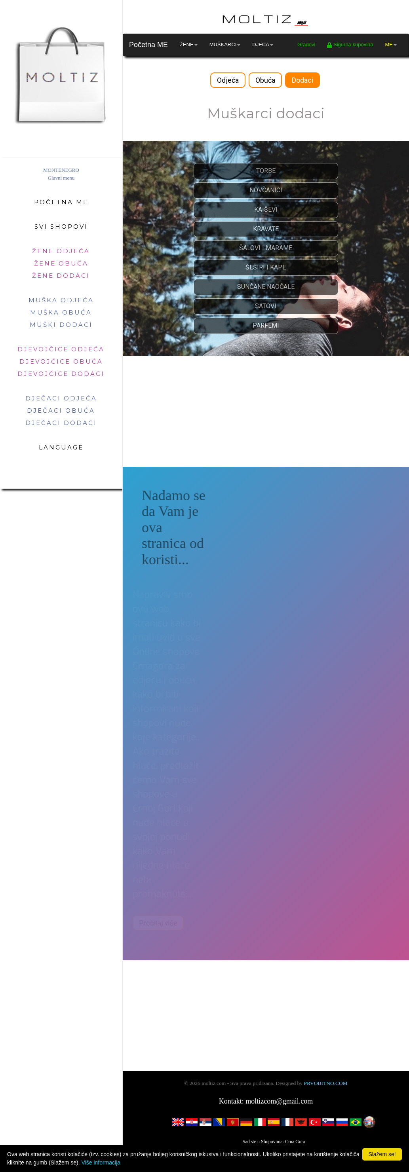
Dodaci (302, 80)
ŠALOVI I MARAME (265, 248)
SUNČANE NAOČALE (266, 286)
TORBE (266, 170)
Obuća (265, 80)
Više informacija (101, 1162)
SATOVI (265, 306)
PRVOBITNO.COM (325, 1083)
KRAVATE (266, 229)
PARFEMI (266, 325)
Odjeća (228, 80)
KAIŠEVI (266, 209)
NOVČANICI (265, 190)
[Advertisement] (266, 411)
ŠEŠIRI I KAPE (265, 267)
